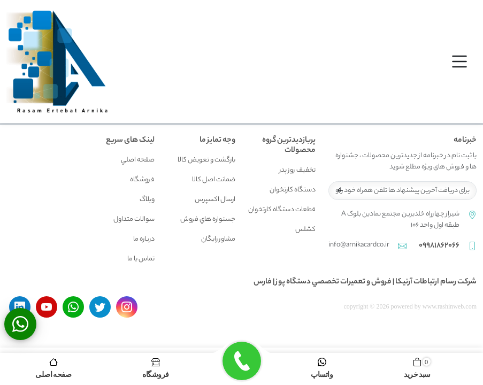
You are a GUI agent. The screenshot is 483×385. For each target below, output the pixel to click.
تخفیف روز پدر (297, 170)
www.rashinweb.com (450, 306)
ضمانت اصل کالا (213, 180)
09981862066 (439, 246)
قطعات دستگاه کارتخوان (282, 209)
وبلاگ (147, 199)
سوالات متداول (134, 219)
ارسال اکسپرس (215, 199)
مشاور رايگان (218, 239)
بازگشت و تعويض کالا (206, 160)
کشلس (305, 229)
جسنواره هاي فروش (207, 219)
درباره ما (144, 239)
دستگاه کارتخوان (293, 190)
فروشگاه (142, 180)
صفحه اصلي (138, 160)
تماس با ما (141, 259)
